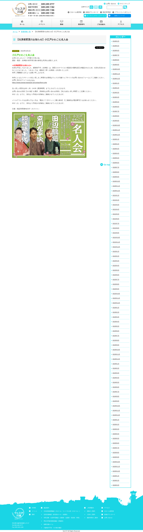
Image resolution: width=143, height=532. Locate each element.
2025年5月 (116, 438)
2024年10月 (116, 405)
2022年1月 (116, 251)
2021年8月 (116, 228)
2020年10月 (116, 181)
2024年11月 (116, 410)
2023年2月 (116, 312)
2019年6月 (116, 106)
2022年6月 (116, 275)
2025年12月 (116, 471)
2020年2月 (116, 144)
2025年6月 (116, 443)
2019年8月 (116, 116)
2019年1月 (116, 83)
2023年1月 (116, 307)
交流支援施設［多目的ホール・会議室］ (56, 514)
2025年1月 (116, 419)
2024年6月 (116, 387)
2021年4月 (116, 209)
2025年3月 (116, 429)
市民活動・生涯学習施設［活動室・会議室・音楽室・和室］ (62, 517)
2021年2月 (116, 200)
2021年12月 (116, 247)
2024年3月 (116, 373)
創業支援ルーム (48, 524)
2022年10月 (116, 293)
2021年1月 (116, 195)
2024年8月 (116, 396)
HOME (34, 508)
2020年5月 (116, 158)
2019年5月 (116, 102)
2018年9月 (116, 64)
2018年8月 (116, 60)
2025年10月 (116, 462)
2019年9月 (116, 120)
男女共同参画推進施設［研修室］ (54, 521)
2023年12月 (116, 359)
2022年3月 (116, 261)
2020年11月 (116, 186)
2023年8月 (116, 340)
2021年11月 (116, 242)
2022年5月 (116, 270)
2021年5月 (116, 214)
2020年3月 (116, 148)
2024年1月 (116, 363)
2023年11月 (116, 354)
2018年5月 (116, 45)
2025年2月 (116, 424)
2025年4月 (116, 434)
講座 (33, 514)
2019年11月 (116, 130)
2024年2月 (116, 368)
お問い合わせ (111, 4)
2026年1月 (116, 476)
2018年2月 (116, 41)
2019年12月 (116, 134)
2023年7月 (116, 335)
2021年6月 (116, 219)
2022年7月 (116, 279)
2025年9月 (116, 457)
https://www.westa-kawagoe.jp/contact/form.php (29, 82)
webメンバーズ (119, 16)
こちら (32, 80)
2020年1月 (116, 139)
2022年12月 (116, 303)
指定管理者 (107, 12)
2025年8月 (116, 452)
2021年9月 (116, 232)
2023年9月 (116, 345)
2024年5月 (116, 382)
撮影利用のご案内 (92, 517)
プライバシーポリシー (123, 12)
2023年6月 (116, 331)
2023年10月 (116, 349)
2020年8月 (116, 172)
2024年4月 (116, 377)
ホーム (15, 32)
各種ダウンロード (92, 12)
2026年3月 (116, 485)
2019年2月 (116, 88)
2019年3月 (116, 92)
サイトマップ (125, 4)
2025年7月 (116, 448)
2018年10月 (116, 69)
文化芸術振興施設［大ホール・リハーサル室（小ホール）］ (62, 511)
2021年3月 (116, 204)
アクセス (107, 508)
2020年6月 (116, 162)
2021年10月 (116, 237)
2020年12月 (116, 190)
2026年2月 (116, 480)
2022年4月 (116, 265)
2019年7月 (116, 111)
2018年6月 (116, 50)
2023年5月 (116, 326)
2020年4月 (116, 153)
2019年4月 (116, 97)
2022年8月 (116, 284)
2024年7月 (116, 391)
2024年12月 (116, 415)
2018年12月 (116, 78)
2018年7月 (116, 55)
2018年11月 (116, 74)
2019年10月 (116, 125)
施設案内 (46, 508)
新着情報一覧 (26, 32)
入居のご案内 (91, 514)
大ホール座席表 (75, 12)
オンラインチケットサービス (96, 16)
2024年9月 (116, 401)
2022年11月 (116, 298)
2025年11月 (116, 466)
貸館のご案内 (91, 511)
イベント (34, 511)
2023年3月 (116, 317)
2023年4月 (116, 321)
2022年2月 (116, 256)
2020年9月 (116, 176)
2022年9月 (116, 289)
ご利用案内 (90, 508)
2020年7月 (116, 167)
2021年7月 (116, 223)
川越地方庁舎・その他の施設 (52, 527)
